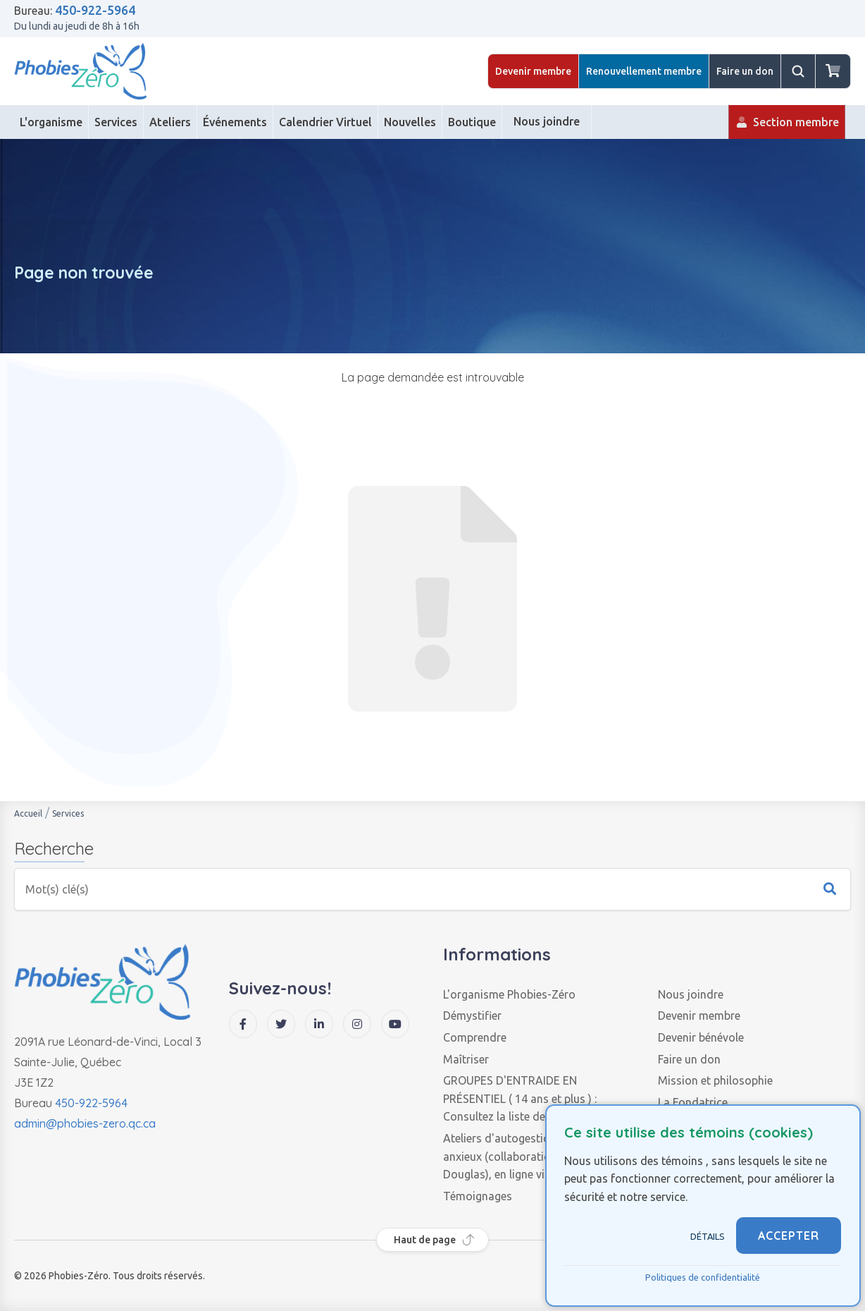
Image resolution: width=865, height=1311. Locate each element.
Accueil (28, 813)
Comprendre (474, 1037)
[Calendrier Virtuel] (325, 122)
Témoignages (477, 1196)
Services (68, 813)
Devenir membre (533, 71)
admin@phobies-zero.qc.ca (85, 1123)
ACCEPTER (788, 1235)
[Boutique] (472, 122)
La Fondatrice (693, 1102)
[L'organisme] (51, 122)
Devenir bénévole (701, 1037)
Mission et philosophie (715, 1080)
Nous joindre (690, 994)
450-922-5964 (95, 10)
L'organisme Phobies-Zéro (509, 994)
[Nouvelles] (410, 122)
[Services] (116, 122)
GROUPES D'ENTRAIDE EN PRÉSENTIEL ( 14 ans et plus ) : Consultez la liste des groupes (520, 1098)
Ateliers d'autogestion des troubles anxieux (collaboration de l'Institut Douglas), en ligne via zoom (533, 1156)
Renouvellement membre (644, 71)
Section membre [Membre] (786, 127)
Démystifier (472, 1015)
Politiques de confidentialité (702, 1277)
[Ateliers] (170, 122)
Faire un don (744, 71)
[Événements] (235, 122)
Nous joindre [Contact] (546, 127)
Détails (707, 1236)
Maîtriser (466, 1059)
